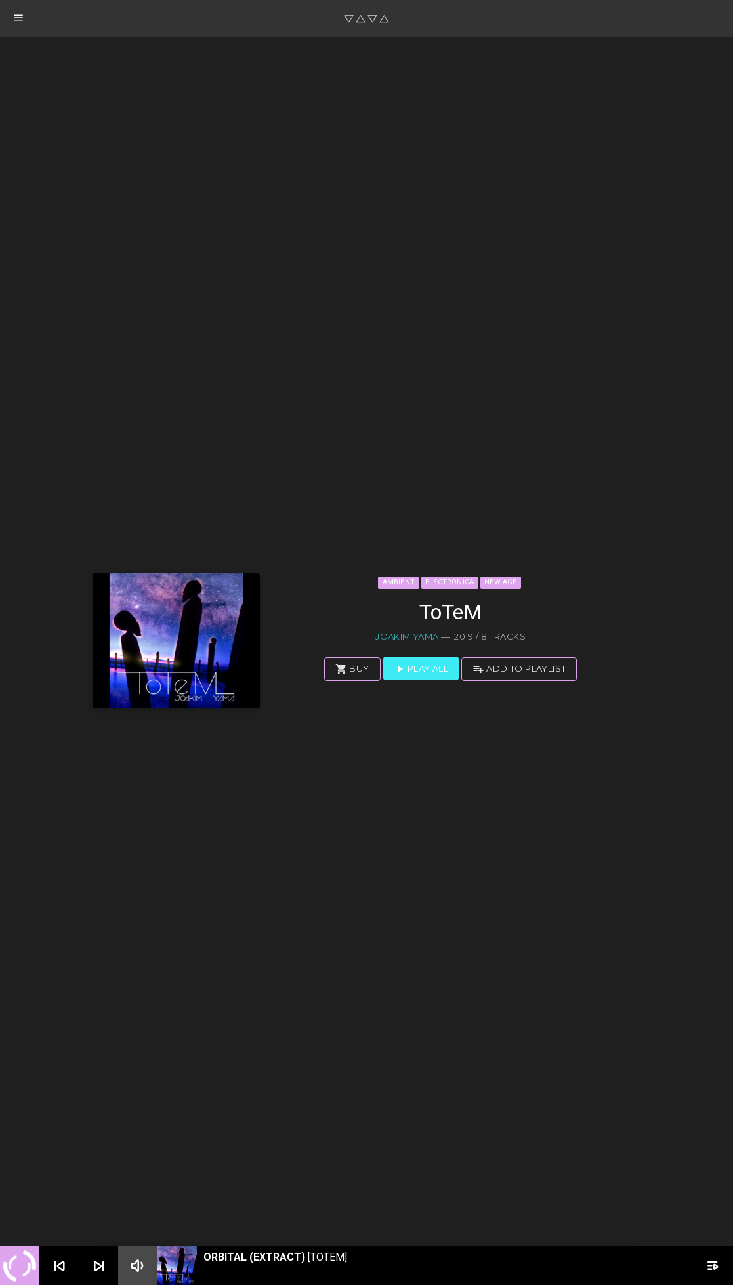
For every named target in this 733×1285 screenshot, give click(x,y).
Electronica (449, 582)
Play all (421, 669)
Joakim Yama (406, 636)
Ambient (399, 582)
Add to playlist (519, 669)
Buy (352, 669)
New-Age (500, 582)
